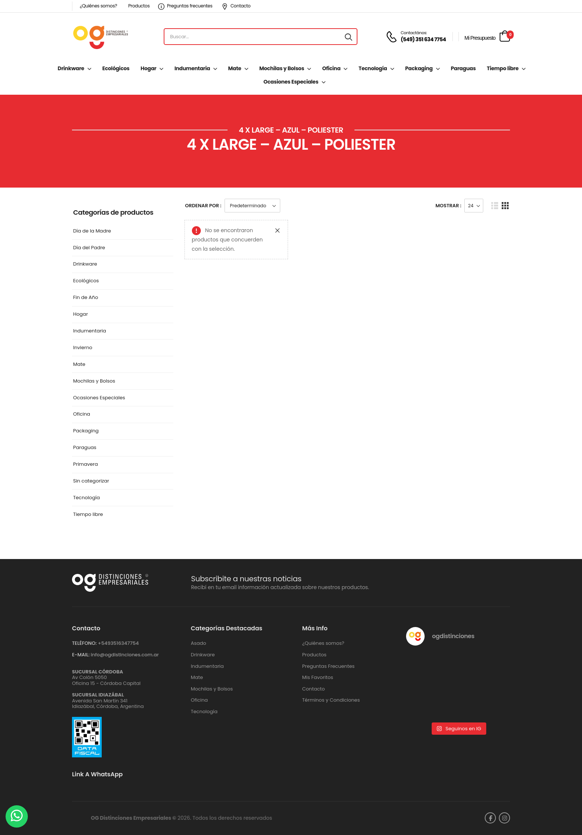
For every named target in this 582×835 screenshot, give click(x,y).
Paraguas (463, 68)
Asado (198, 643)
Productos (139, 6)
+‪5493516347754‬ (118, 643)
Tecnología (373, 68)
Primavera (85, 464)
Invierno (82, 348)
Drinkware (71, 68)
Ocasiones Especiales (291, 81)
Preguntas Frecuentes (328, 666)
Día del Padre (89, 248)
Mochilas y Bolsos (281, 68)
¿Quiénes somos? (98, 6)
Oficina (331, 68)
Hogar (148, 68)
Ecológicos (115, 68)
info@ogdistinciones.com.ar (124, 654)
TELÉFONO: (84, 643)
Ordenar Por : (203, 205)
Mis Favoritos (317, 677)
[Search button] (348, 36)
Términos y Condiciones (331, 700)
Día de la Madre (92, 231)
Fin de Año (85, 298)
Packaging (418, 68)
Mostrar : (448, 205)
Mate (234, 68)
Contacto (236, 6)
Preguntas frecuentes (185, 6)
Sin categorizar (91, 481)
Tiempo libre (503, 68)
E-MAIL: (80, 654)
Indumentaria (192, 68)
